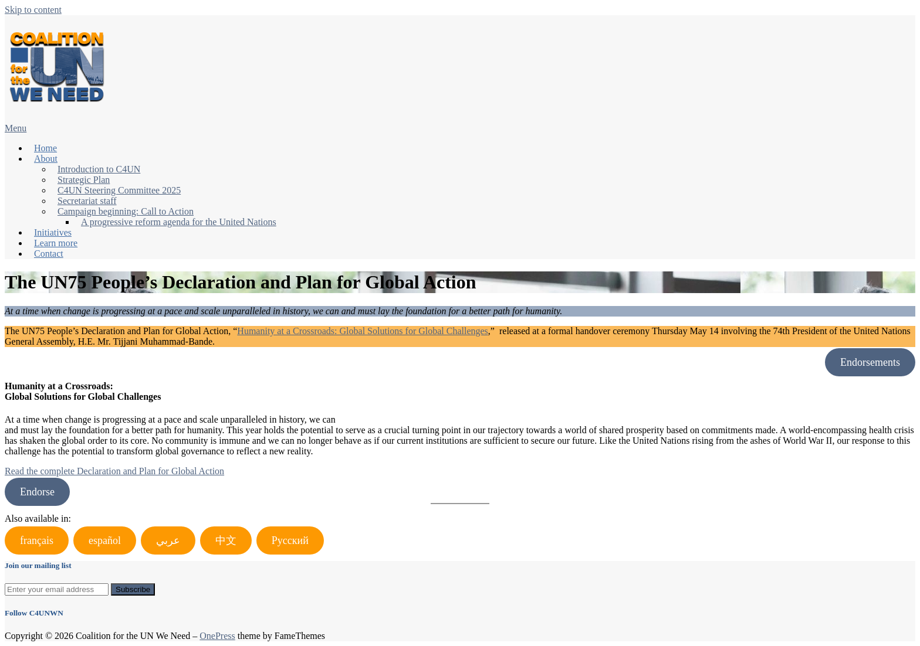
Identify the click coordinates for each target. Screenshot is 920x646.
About (46, 159)
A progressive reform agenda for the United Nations (178, 222)
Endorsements (870, 362)
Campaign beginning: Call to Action (126, 211)
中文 (225, 540)
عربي (168, 540)
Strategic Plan (84, 180)
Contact (48, 254)
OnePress (217, 636)
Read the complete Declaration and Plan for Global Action (114, 471)
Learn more (55, 243)
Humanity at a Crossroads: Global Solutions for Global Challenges (362, 331)
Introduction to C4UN (99, 169)
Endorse (37, 492)
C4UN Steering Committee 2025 (119, 190)
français (36, 540)
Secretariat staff (87, 201)
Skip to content (33, 10)
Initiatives (53, 232)
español (105, 540)
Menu (15, 128)
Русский (290, 540)
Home (45, 148)
